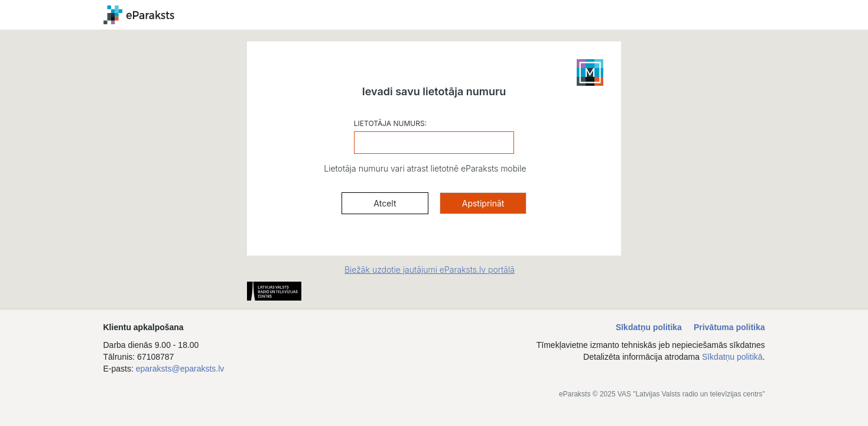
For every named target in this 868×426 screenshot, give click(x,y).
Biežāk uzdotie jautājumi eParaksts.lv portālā (429, 269)
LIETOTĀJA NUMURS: (390, 123)
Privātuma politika (729, 327)
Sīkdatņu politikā (732, 357)
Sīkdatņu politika (649, 327)
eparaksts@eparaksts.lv (180, 368)
